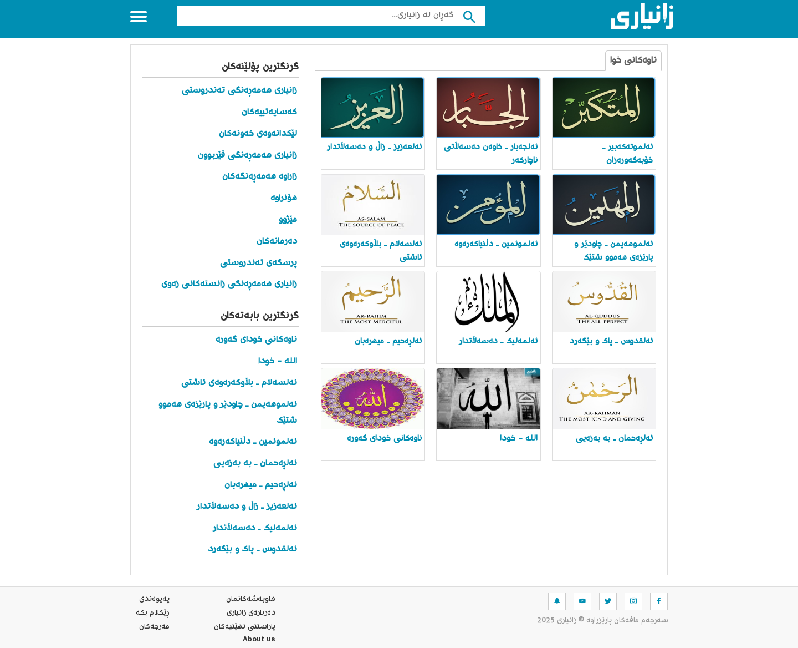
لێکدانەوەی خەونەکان (258, 134)
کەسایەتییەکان (269, 112)
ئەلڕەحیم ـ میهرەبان (260, 485)
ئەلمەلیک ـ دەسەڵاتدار (255, 528)
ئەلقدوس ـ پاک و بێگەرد (252, 549)
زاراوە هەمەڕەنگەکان (259, 176)
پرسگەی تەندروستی (258, 263)
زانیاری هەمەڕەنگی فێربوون (247, 155)
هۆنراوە (283, 198)
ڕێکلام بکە (153, 613)
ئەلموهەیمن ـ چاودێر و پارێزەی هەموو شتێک (227, 412)
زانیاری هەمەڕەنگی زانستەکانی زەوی (229, 284)
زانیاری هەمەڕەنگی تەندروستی (239, 90)
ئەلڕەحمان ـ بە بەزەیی (255, 463)
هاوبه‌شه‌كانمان (250, 599)
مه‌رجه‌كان (154, 626)
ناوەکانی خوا (633, 61)
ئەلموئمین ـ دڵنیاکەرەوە (253, 442)
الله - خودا (277, 361)
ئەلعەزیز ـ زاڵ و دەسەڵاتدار (247, 506)
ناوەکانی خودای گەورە (256, 339)
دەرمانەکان (277, 241)
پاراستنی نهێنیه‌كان (244, 626)
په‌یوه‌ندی (154, 599)
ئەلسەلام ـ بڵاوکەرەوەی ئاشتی (239, 383)
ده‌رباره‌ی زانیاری (251, 613)
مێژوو (288, 220)
